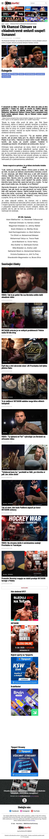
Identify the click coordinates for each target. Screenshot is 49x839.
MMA (10, 74)
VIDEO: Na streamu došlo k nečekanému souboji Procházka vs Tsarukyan (21, 545)
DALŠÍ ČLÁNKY (24, 589)
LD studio (27, 836)
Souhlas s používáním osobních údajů (36, 835)
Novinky (7, 23)
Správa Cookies (24, 835)
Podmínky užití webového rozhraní (12, 835)
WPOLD (18, 38)
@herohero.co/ (29, 796)
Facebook (13, 811)
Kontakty (32, 820)
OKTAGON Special (32, 74)
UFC (9, 362)
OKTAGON (10, 397)
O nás (13, 823)
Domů (3, 23)
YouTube (35, 811)
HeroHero (19, 823)
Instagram (25, 811)
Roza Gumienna (17, 77)
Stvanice (23, 74)
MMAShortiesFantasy (31, 823)
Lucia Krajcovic (6, 77)
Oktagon (16, 74)
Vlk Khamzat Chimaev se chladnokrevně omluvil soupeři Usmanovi (25, 23)
